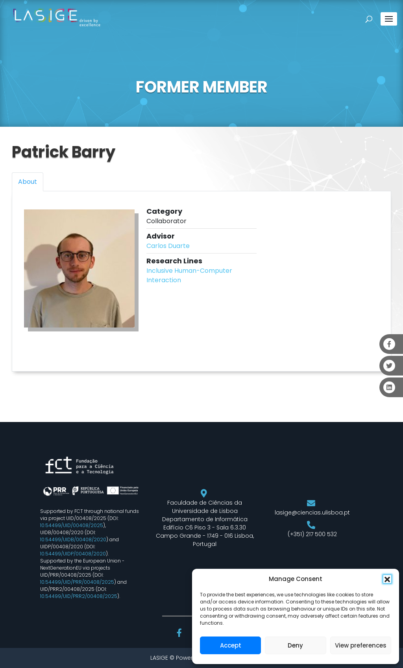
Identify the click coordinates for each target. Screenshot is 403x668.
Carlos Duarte (168, 245)
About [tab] (27, 181)
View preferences (360, 645)
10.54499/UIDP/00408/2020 (73, 553)
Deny (295, 645)
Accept (230, 645)
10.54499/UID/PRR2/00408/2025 (78, 596)
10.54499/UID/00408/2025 (71, 525)
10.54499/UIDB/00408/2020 (73, 539)
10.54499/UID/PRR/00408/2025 (77, 582)
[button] (387, 579)
